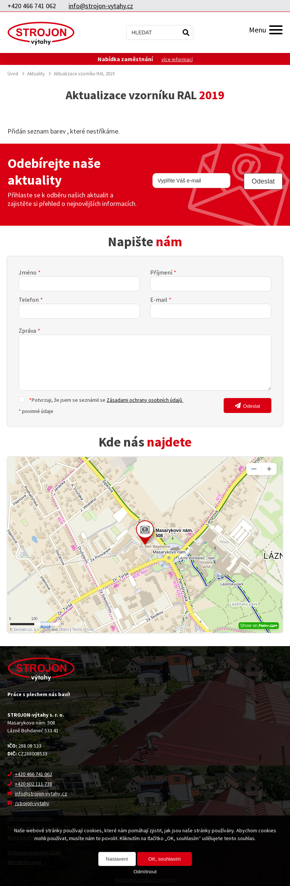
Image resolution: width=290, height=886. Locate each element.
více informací (177, 59)
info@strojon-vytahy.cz (101, 5)
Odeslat (251, 406)
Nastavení (117, 859)
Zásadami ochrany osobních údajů (145, 400)
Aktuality (36, 74)
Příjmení (161, 272)
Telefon (29, 299)
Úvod (12, 74)
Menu (266, 29)
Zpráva (27, 330)
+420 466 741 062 (31, 5)
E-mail (158, 299)
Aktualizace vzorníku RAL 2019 (84, 74)
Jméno (28, 272)
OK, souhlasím (164, 859)
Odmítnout (145, 871)
